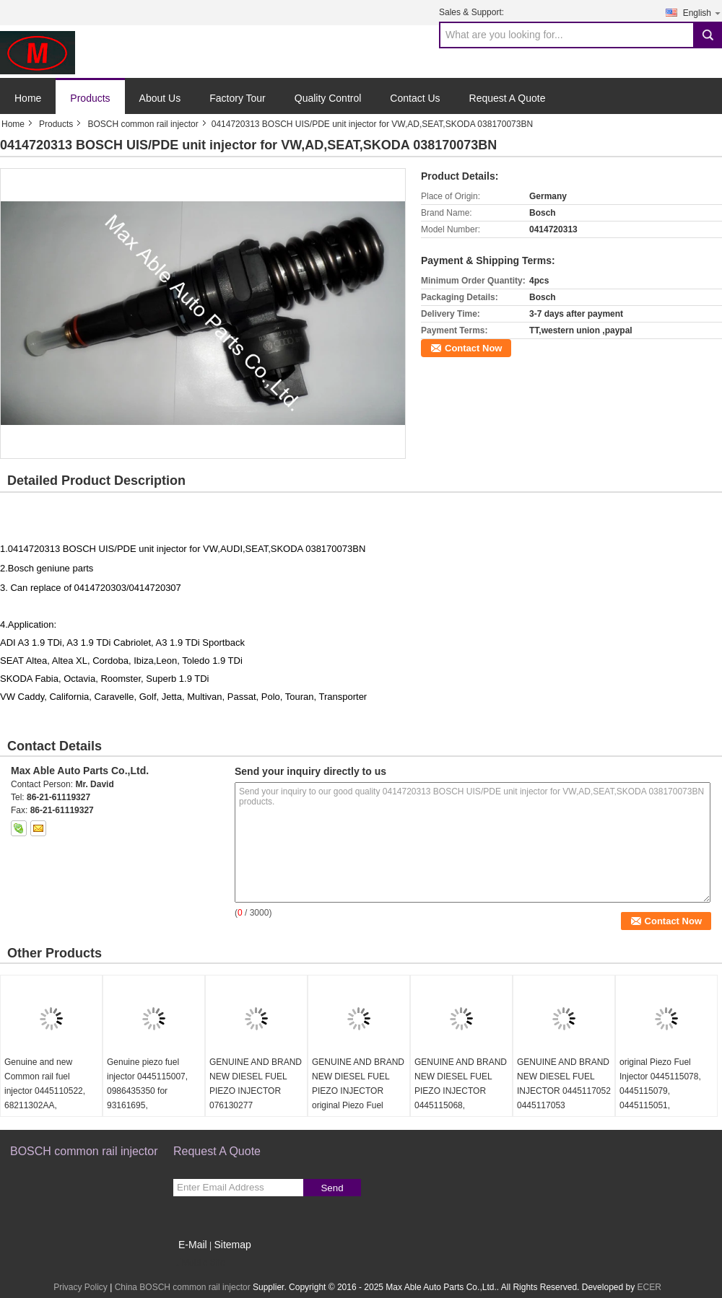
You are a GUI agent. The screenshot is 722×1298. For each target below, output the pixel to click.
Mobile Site (199, 1263)
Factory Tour (237, 98)
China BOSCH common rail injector (183, 1287)
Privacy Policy (80, 1287)
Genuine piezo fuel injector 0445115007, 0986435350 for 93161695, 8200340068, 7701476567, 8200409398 (147, 1105)
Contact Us (415, 98)
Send (332, 1188)
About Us (160, 98)
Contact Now (473, 348)
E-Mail (192, 1244)
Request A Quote (507, 98)
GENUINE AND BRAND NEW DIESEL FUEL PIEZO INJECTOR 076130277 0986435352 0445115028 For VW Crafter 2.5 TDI (255, 1105)
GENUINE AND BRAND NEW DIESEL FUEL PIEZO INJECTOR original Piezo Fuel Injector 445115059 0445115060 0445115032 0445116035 (358, 1112)
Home (27, 98)
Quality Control (328, 98)
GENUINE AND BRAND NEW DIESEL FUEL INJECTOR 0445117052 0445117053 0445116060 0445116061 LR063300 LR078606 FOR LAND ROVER (564, 1112)
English (702, 12)
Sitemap (232, 1244)
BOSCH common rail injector (142, 124)
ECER (649, 1287)
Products (90, 98)
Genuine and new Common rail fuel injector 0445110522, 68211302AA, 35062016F (44, 1091)
